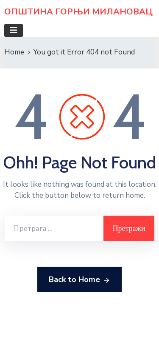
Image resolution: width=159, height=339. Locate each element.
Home (14, 52)
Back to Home (79, 279)
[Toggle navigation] (13, 30)
